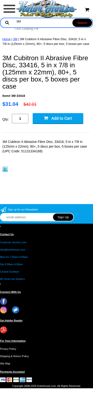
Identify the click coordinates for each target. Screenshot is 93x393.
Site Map (5, 363)
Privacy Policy (8, 348)
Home (6, 39)
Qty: (5, 119)
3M (15, 39)
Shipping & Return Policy (14, 356)
